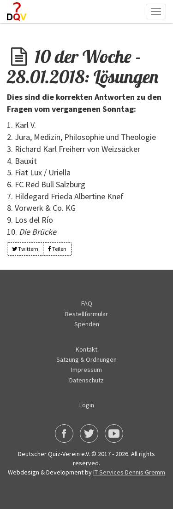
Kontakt (86, 349)
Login (86, 405)
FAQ (86, 303)
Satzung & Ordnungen (86, 359)
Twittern (25, 248)
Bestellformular (86, 314)
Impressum (86, 369)
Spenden (86, 324)
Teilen (57, 248)
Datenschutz (86, 380)
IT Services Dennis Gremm (129, 472)
